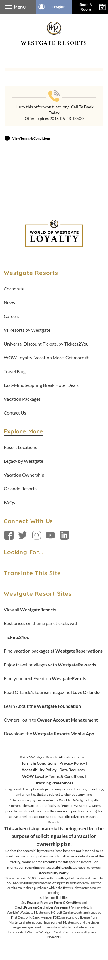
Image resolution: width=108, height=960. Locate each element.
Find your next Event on (45, 678)
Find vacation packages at (53, 651)
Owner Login (51, 7)
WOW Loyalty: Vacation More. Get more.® (46, 357)
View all (30, 609)
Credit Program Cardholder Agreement (42, 907)
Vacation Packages (22, 399)
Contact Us (15, 412)
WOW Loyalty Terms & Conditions (53, 776)
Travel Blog (15, 371)
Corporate (14, 288)
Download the (49, 733)
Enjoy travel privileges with (50, 664)
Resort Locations (20, 447)
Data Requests (72, 769)
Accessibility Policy (39, 769)
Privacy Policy (72, 763)
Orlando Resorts (20, 488)
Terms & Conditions (38, 763)
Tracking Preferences (54, 782)
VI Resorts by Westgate (27, 330)
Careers (11, 316)
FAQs (9, 502)
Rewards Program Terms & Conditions (54, 902)
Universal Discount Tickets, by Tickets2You (46, 343)
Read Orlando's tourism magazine (52, 692)
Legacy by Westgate (23, 461)
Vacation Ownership (24, 474)
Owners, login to (51, 719)
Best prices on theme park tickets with (41, 630)
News (9, 302)
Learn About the (42, 706)
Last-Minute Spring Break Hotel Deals (41, 385)
